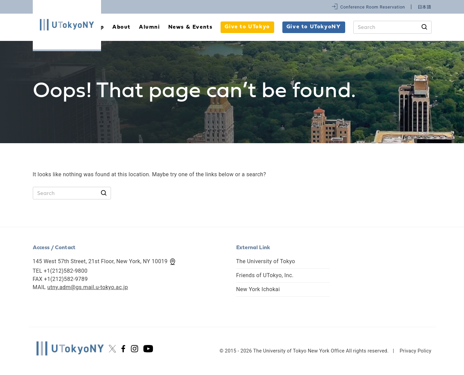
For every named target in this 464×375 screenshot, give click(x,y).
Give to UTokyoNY (313, 27)
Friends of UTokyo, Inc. (265, 275)
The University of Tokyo (265, 261)
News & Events (190, 27)
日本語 (425, 7)
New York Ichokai (258, 289)
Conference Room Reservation (372, 7)
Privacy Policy (415, 351)
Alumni (149, 27)
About (121, 27)
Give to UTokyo (247, 27)
